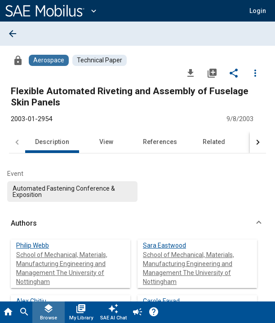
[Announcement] (137, 312)
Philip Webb (32, 245)
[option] (72, 191)
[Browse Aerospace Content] (49, 60)
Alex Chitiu (31, 301)
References (160, 141)
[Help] (154, 312)
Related (214, 141)
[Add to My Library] (212, 73)
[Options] (255, 73)
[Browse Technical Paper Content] (99, 60)
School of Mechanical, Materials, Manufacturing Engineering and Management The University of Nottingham (61, 268)
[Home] (8, 312)
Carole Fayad (161, 301)
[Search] (24, 312)
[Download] (191, 73)
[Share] (234, 73)
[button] (258, 11)
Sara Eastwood (164, 245)
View (106, 141)
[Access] (18, 60)
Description (52, 141)
